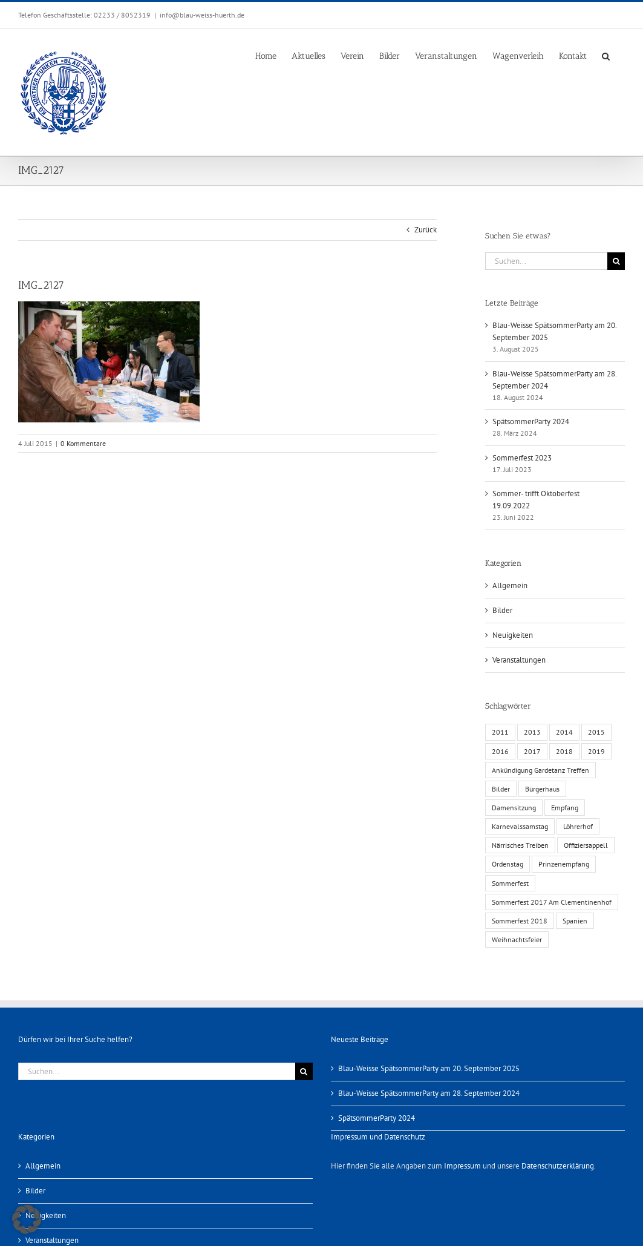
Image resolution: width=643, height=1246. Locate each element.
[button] (606, 55)
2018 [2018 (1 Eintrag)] (564, 751)
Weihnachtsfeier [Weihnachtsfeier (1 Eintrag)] (517, 939)
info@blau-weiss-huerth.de (202, 14)
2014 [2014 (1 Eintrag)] (564, 731)
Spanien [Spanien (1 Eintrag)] (575, 920)
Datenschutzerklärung (557, 1166)
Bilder (502, 610)
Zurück (425, 230)
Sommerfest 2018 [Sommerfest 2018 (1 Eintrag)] (519, 920)
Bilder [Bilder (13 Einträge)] (501, 788)
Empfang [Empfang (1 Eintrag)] (564, 807)
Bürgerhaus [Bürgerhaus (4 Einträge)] (542, 788)
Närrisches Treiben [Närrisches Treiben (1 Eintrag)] (520, 845)
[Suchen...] (546, 261)
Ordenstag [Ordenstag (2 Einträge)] (507, 863)
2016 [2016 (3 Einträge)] (500, 751)
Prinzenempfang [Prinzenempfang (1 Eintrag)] (563, 863)
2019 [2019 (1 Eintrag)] (596, 751)
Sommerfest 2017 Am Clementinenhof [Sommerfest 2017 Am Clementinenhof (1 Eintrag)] (552, 902)
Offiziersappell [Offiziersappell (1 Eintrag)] (586, 845)
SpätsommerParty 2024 (530, 421)
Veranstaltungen (519, 660)
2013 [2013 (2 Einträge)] (532, 731)
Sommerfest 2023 (522, 458)
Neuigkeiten (512, 635)
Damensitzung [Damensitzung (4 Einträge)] (514, 807)
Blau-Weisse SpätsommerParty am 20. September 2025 (429, 1068)
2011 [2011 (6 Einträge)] (500, 731)
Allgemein (509, 585)
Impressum (462, 1166)
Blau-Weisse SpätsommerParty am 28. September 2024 (429, 1093)
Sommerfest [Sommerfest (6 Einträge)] (510, 883)
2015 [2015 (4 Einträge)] (596, 731)
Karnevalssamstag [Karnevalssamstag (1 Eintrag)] (520, 826)
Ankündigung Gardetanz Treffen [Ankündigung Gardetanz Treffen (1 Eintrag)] (540, 770)
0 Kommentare (83, 443)
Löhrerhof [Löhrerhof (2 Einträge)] (578, 826)
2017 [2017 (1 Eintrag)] (532, 751)
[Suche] (616, 261)
